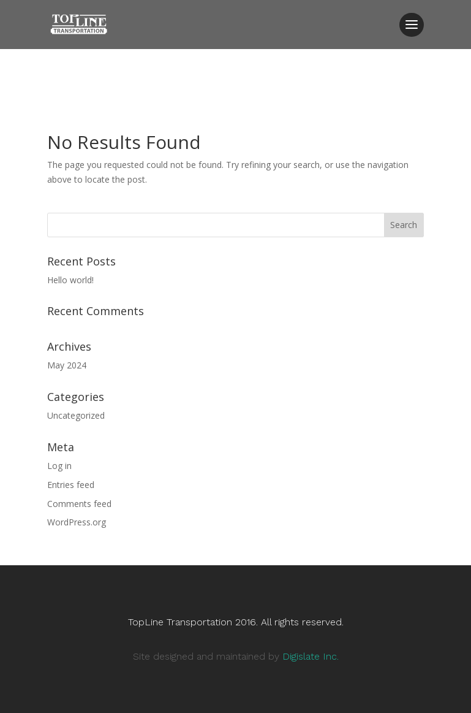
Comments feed (79, 503)
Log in (59, 465)
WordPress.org (76, 522)
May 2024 (66, 365)
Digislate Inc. (310, 656)
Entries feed (70, 484)
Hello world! (70, 280)
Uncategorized (76, 415)
